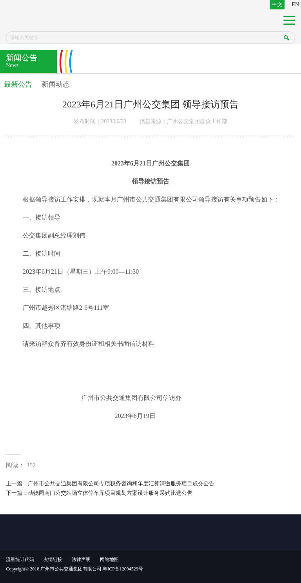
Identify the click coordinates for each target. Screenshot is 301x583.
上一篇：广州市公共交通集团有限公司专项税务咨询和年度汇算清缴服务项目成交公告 (110, 484)
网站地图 (109, 559)
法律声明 (81, 559)
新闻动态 (56, 84)
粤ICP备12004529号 (123, 569)
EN (295, 4)
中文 (277, 4)
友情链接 (53, 559)
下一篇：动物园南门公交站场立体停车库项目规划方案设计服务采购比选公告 (99, 493)
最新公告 (18, 84)
